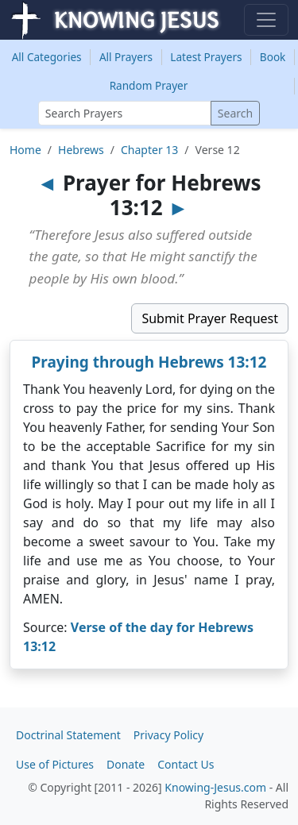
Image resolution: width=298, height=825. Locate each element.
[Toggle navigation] (266, 20)
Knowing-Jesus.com (215, 787)
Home (25, 149)
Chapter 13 (149, 149)
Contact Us (185, 764)
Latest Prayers (206, 56)
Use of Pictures (55, 764)
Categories (47, 56)
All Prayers (126, 56)
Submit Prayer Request (209, 318)
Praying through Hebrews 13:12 (149, 362)
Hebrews (81, 149)
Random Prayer (149, 85)
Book (273, 56)
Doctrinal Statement (68, 734)
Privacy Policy (168, 734)
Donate (125, 764)
